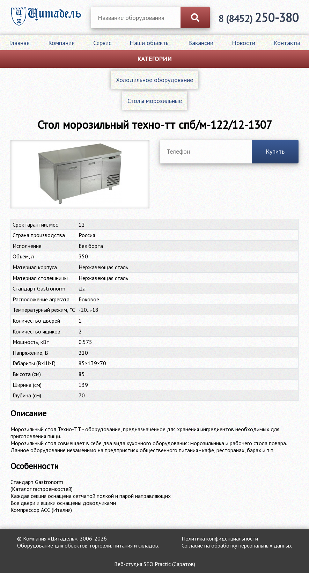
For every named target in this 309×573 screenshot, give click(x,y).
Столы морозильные (154, 101)
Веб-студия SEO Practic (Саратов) (154, 563)
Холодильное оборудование (154, 80)
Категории (154, 59)
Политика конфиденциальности (220, 538)
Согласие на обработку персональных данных (237, 545)
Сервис (102, 43)
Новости (243, 43)
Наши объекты (150, 43)
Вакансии (200, 43)
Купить (275, 151)
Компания (61, 43)
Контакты (287, 43)
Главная (19, 43)
